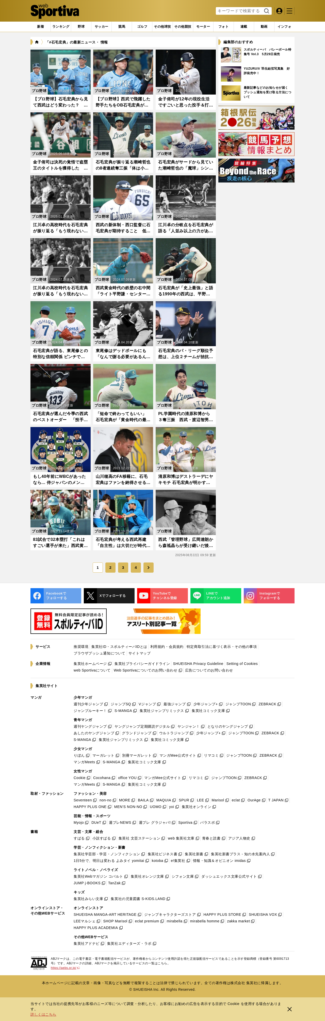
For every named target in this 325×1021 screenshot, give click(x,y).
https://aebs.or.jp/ (65, 968)
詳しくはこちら (43, 1014)
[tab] (81, 27)
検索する (266, 11)
